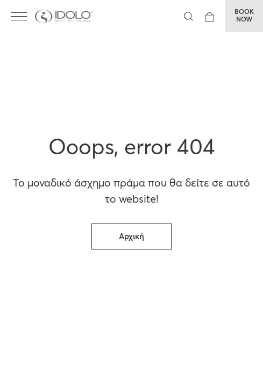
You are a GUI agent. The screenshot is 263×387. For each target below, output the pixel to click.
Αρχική (131, 237)
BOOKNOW (244, 16)
